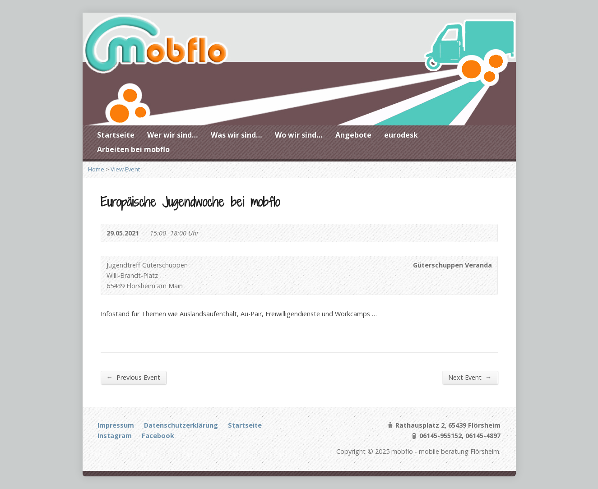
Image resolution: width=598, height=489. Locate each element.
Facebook (158, 435)
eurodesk (401, 135)
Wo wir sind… (299, 135)
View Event (125, 169)
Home (96, 169)
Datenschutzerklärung (181, 425)
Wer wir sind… (172, 135)
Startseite (115, 135)
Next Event (469, 377)
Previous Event (133, 377)
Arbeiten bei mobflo (133, 149)
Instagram (114, 435)
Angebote (353, 135)
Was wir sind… (236, 135)
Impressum (115, 425)
